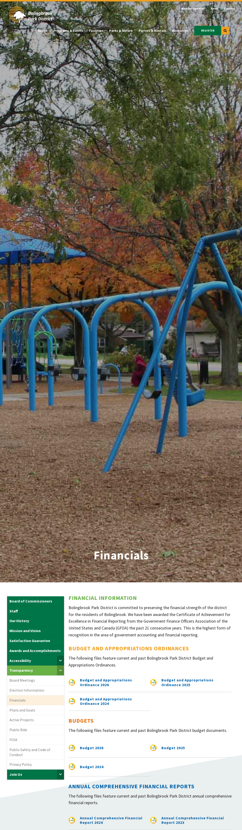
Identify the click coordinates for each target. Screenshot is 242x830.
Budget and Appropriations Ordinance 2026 (106, 682)
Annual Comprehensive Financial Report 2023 (192, 820)
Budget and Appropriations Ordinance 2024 (106, 701)
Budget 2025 (173, 747)
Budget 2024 (92, 766)
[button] (225, 30)
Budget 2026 (92, 747)
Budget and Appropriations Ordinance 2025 (187, 682)
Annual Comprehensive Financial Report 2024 (111, 820)
